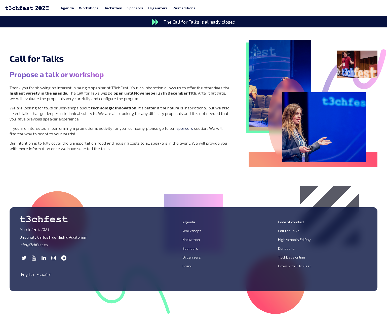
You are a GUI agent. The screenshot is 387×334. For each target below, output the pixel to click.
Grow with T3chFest (294, 266)
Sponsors (135, 8)
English (27, 274)
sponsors (184, 128)
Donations (286, 248)
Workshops (88, 8)
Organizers (158, 8)
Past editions (184, 8)
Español (43, 274)
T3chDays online (291, 257)
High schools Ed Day (294, 239)
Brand (187, 266)
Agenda (67, 8)
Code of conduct (291, 222)
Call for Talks (288, 231)
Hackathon (112, 8)
